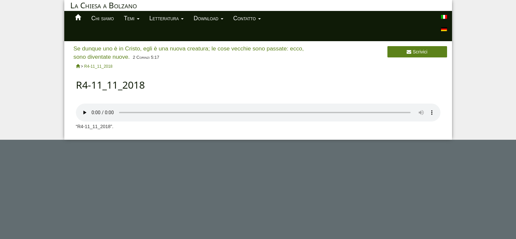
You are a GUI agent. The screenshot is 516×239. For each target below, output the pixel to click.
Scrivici (417, 51)
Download (208, 18)
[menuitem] (444, 17)
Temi (132, 18)
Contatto (247, 18)
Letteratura (166, 18)
